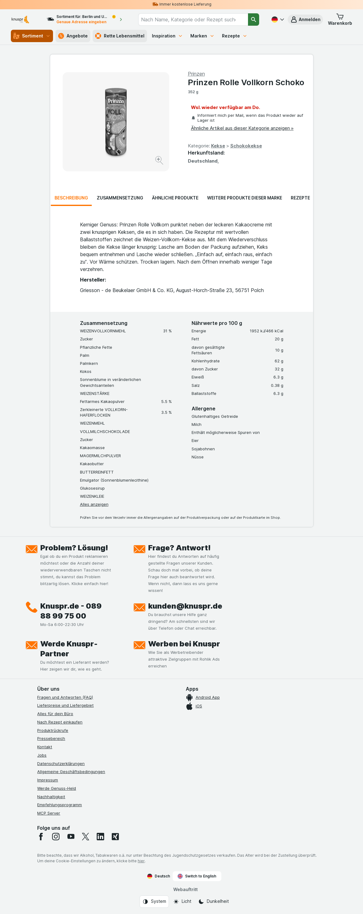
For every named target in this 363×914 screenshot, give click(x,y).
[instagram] (56, 836)
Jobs (41, 755)
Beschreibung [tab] (71, 197)
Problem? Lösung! (74, 547)
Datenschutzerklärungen (61, 763)
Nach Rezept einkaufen (59, 721)
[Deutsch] (277, 19)
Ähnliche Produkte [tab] (175, 197)
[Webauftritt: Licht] (182, 901)
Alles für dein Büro (55, 713)
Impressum (47, 779)
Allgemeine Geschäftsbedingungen (71, 771)
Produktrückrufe (52, 730)
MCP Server (48, 813)
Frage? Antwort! (179, 547)
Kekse (218, 146)
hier (141, 861)
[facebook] (41, 836)
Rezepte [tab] (300, 197)
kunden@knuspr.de (185, 605)
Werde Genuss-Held (56, 788)
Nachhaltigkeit (51, 796)
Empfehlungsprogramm (59, 804)
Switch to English (197, 876)
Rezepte (234, 35)
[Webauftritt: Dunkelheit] (213, 901)
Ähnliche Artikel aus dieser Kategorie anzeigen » (242, 128)
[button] (305, 19)
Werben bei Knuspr (184, 643)
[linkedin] (100, 836)
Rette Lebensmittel (119, 36)
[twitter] (85, 836)
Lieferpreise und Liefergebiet (65, 705)
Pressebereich (51, 738)
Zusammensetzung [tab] (120, 197)
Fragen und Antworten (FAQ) (65, 697)
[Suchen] (253, 19)
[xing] (115, 836)
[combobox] (193, 19)
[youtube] (70, 836)
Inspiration (167, 35)
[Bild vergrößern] (159, 161)
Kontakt (44, 746)
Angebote (73, 36)
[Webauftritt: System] (154, 901)
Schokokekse (246, 146)
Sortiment (32, 36)
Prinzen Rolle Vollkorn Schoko (246, 82)
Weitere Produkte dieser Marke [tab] (244, 197)
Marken (202, 35)
